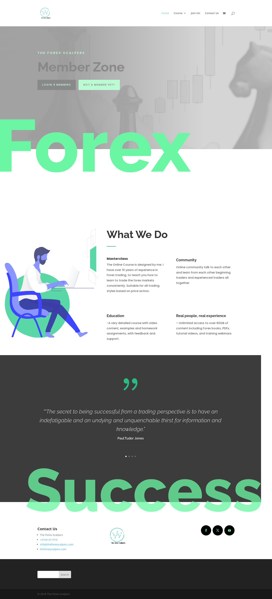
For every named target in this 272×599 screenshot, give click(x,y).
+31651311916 (49, 539)
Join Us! (195, 13)
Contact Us (212, 13)
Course (178, 13)
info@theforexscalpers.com (56, 544)
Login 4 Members (56, 85)
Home (165, 13)
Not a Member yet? (99, 85)
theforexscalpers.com (53, 549)
